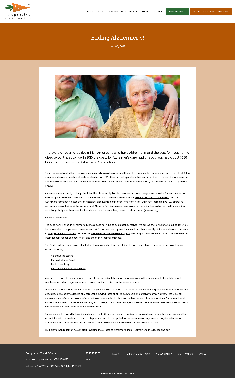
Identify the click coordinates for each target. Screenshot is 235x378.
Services (134, 11)
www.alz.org (151, 210)
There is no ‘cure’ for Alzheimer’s (152, 197)
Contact (156, 11)
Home (90, 11)
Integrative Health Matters (62, 233)
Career (203, 353)
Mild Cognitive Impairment (86, 322)
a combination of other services (68, 268)
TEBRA (130, 374)
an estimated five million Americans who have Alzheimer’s (87, 173)
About (101, 11)
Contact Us (185, 353)
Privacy (114, 353)
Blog (145, 11)
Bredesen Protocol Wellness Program (110, 233)
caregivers (146, 193)
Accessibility (164, 353)
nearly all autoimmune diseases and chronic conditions (135, 298)
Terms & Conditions (137, 353)
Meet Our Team (117, 11)
